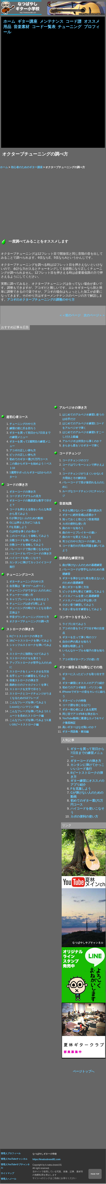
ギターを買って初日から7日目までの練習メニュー (87, 753)
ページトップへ (83, 1072)
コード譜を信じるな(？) (76, 705)
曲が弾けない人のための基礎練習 (82, 565)
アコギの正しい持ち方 (22, 451)
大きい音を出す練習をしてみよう (82, 609)
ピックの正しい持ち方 (22, 455)
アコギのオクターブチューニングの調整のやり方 (41, 300)
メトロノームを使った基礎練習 (80, 596)
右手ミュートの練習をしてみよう (29, 676)
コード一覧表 (44, 27)
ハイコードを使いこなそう (25, 558)
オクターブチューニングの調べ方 (29, 622)
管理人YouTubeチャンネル (14, 1159)
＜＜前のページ (70, 316)
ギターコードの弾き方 (22, 492)
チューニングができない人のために (30, 591)
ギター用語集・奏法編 (75, 732)
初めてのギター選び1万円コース (28, 459)
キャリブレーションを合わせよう (29, 599)
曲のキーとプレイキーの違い (79, 533)
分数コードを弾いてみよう (25, 541)
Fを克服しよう (18, 527)
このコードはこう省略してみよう (29, 536)
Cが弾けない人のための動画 (26, 518)
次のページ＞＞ (94, 316)
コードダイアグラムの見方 (25, 496)
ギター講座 (27, 21)
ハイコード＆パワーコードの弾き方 (30, 554)
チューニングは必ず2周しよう (27, 604)
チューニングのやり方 (22, 424)
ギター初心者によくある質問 (79, 710)
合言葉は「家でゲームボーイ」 (27, 586)
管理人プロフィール (11, 1154)
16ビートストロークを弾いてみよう (30, 641)
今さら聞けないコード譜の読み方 (82, 511)
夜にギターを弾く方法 (75, 587)
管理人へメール (8, 1179)
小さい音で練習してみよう (78, 605)
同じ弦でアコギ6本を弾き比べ (80, 714)
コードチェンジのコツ (75, 461)
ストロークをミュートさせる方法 (29, 672)
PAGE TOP (95, 1174)
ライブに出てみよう (74, 624)
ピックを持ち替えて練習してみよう (83, 592)
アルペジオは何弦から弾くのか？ (82, 441)
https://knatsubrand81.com (46, 1160)
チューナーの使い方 (21, 595)
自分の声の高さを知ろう (76, 642)
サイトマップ (7, 1174)
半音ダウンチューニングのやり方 (29, 617)
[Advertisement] (53, 91)
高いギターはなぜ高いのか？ (79, 727)
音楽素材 (21, 27)
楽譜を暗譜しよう (72, 646)
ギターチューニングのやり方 (26, 582)
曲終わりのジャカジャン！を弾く (29, 685)
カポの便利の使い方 (84, 817)
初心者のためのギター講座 (27, 167)
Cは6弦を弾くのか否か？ (24, 532)
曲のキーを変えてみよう (76, 537)
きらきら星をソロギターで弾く (80, 446)
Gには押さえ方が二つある (24, 523)
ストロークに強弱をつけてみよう (29, 654)
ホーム (9, 21)
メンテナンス (51, 21)
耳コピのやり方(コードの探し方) (81, 542)
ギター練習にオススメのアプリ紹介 (83, 683)
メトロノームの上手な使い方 (79, 601)
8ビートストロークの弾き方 (26, 636)
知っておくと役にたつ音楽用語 (80, 520)
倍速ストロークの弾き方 (23, 681)
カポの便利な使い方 (74, 524)
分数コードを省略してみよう (26, 545)
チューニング (69, 27)
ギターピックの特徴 (74, 701)
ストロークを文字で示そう (25, 689)
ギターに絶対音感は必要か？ (79, 515)
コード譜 (73, 21)
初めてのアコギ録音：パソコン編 (82, 688)
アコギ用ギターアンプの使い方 (80, 660)
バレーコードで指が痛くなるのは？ (30, 549)
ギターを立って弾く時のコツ (79, 637)
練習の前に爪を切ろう (22, 429)
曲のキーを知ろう (72, 528)
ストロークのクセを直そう (25, 658)
